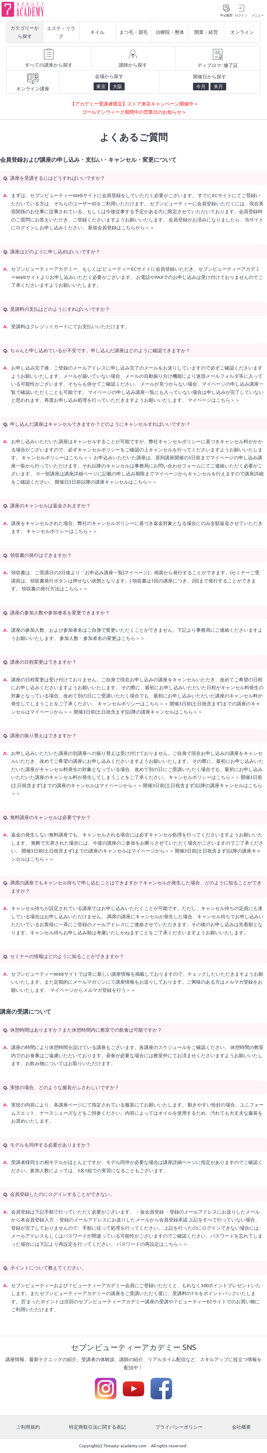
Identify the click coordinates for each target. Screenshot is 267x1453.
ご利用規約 (28, 1427)
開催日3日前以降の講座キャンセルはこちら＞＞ (106, 482)
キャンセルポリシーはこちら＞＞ (57, 458)
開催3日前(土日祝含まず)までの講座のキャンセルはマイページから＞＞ (98, 851)
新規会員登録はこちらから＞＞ (121, 228)
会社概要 (241, 1427)
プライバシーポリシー (179, 1427)
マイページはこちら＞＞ (214, 400)
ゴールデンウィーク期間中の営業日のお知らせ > (133, 112)
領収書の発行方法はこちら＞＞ (55, 589)
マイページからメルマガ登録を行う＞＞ (92, 990)
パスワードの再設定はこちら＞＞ (152, 1244)
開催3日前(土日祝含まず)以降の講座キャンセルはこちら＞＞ (138, 712)
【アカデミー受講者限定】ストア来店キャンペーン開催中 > (133, 104)
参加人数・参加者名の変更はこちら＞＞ (102, 638)
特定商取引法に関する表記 (97, 1427)
